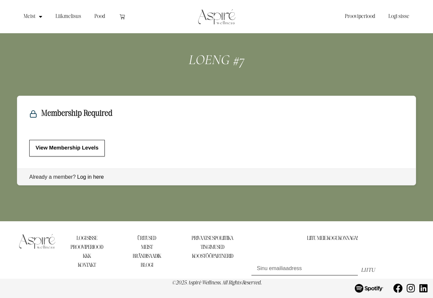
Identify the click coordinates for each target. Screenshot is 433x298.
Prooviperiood (360, 16)
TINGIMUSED (212, 247)
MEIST (147, 247)
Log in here (90, 177)
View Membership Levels (67, 148)
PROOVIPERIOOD (87, 247)
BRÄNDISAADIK (147, 256)
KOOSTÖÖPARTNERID (212, 256)
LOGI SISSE (86, 238)
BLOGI (147, 265)
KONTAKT (87, 265)
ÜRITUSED (146, 238)
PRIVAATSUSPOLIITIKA (212, 238)
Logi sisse (398, 16)
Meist (33, 17)
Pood (99, 16)
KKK (87, 256)
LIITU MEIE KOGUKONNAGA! (332, 238)
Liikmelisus (68, 16)
